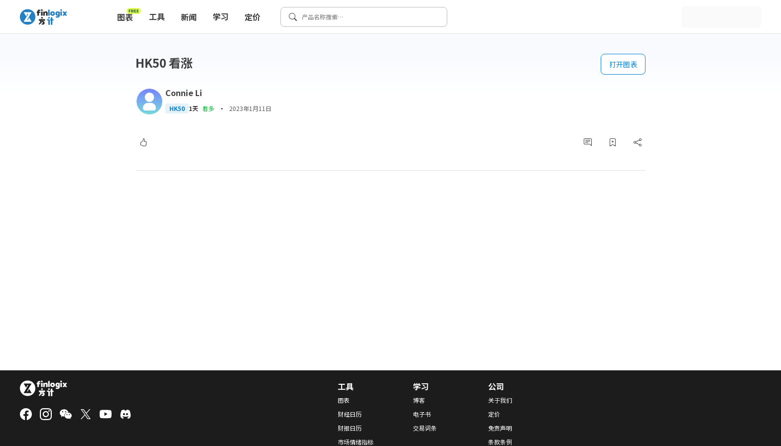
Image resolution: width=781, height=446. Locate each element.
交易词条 (425, 428)
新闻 (189, 17)
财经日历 (350, 414)
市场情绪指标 (356, 442)
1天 (193, 108)
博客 (419, 400)
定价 (252, 17)
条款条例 (500, 442)
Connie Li (183, 93)
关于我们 (500, 400)
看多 (208, 108)
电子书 (422, 414)
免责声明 (500, 428)
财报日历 (350, 428)
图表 (129, 15)
